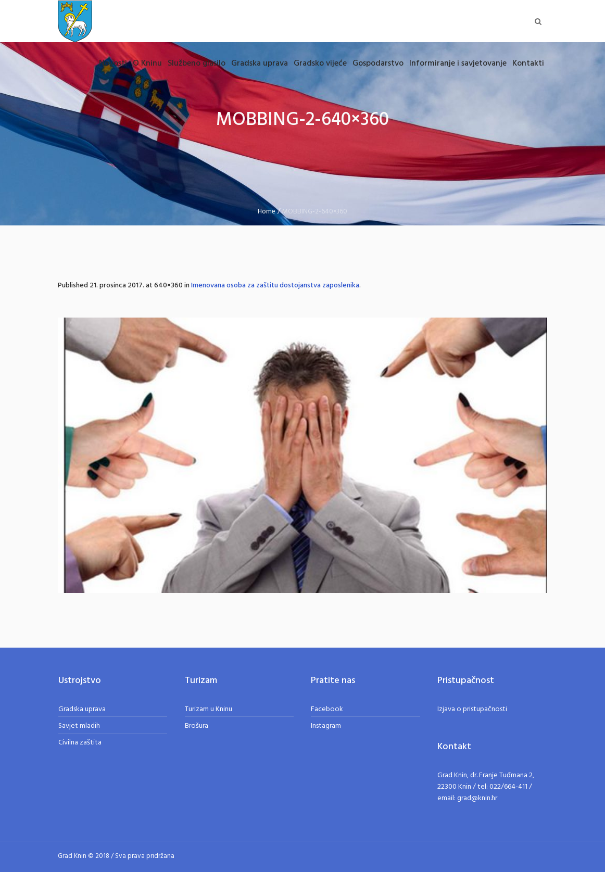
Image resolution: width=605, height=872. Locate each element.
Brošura (196, 726)
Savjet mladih (79, 726)
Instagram (326, 726)
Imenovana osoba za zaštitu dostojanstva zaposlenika (275, 286)
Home (266, 211)
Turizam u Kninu (208, 709)
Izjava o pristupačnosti (472, 709)
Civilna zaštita (80, 743)
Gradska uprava (82, 709)
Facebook (327, 709)
